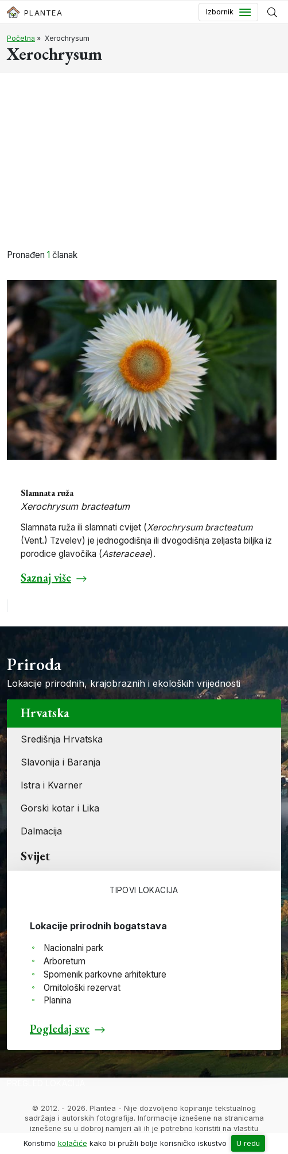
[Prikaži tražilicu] (272, 12)
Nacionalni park (73, 948)
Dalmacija (41, 831)
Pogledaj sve (59, 1028)
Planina (57, 1000)
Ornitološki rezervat (82, 987)
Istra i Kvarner (52, 785)
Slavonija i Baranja (60, 762)
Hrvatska (45, 713)
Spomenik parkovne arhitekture (105, 974)
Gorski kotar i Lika (60, 808)
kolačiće (72, 1143)
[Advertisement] (144, 162)
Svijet (35, 856)
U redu (248, 1143)
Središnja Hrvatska (62, 739)
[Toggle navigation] (228, 12)
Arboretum (64, 961)
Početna (21, 38)
